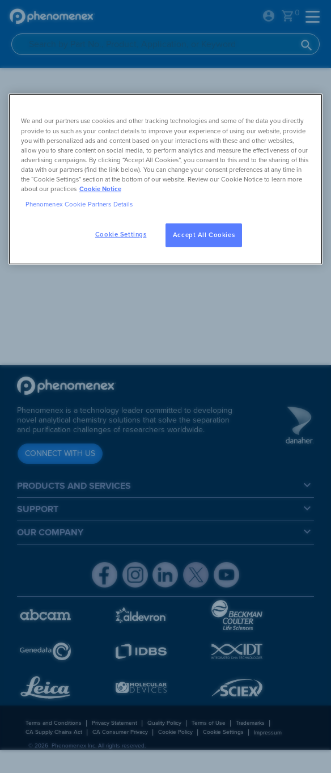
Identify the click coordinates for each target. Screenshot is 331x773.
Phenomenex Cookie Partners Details (79, 204)
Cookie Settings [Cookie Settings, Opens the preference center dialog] (121, 234)
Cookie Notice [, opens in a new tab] (100, 189)
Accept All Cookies (204, 235)
